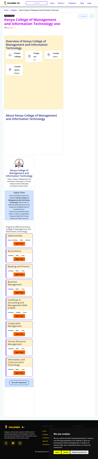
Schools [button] (61, 3)
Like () (84, 16)
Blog (82, 3)
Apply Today (19, 243)
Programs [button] (72, 3)
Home (52, 3)
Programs (45, 438)
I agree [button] (57, 452)
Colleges (14, 10)
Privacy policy (46, 444)
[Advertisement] (34, 92)
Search (36, 3)
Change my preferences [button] (79, 452)
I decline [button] (65, 452)
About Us (45, 441)
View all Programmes (19, 383)
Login (89, 3)
